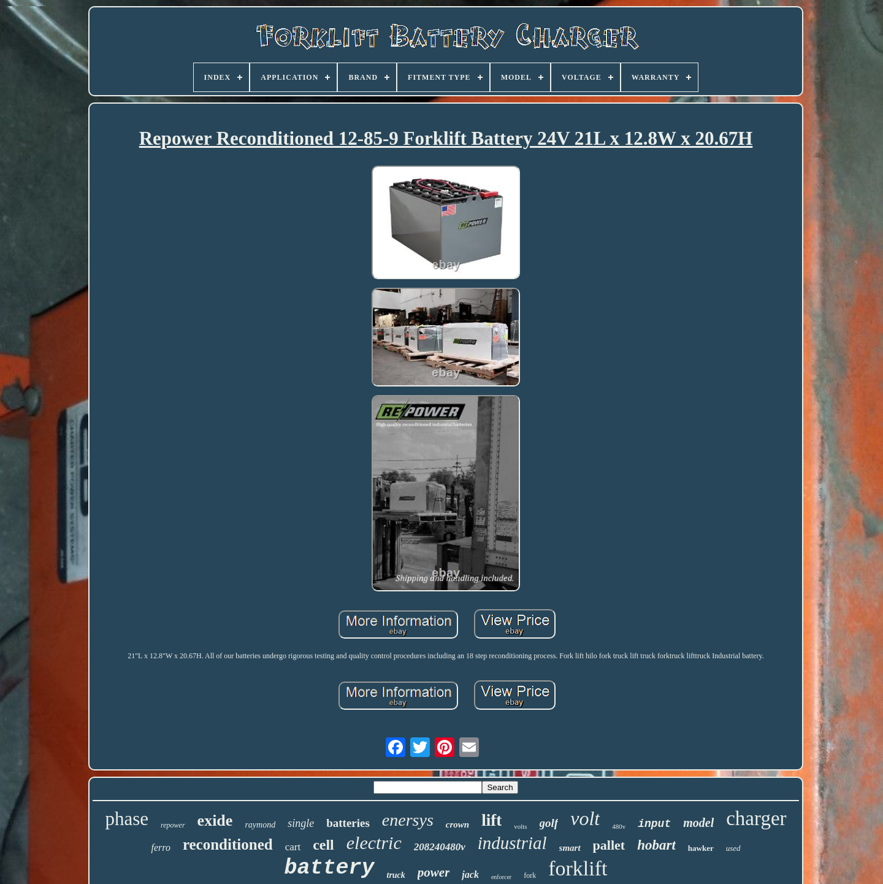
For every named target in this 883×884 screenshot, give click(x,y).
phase (126, 818)
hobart (656, 845)
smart (570, 848)
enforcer (501, 877)
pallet (609, 845)
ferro (160, 847)
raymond (260, 824)
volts (520, 826)
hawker (701, 848)
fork (530, 875)
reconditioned (228, 844)
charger (756, 818)
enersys (408, 819)
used (733, 848)
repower (173, 825)
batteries (348, 823)
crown (457, 824)
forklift (577, 868)
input (654, 824)
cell (323, 845)
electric (374, 842)
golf (549, 823)
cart (292, 847)
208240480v (439, 847)
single (301, 823)
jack (470, 874)
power (434, 872)
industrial (512, 843)
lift (491, 820)
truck (396, 875)
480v (618, 826)
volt (585, 818)
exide (215, 820)
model (698, 822)
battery (329, 868)
